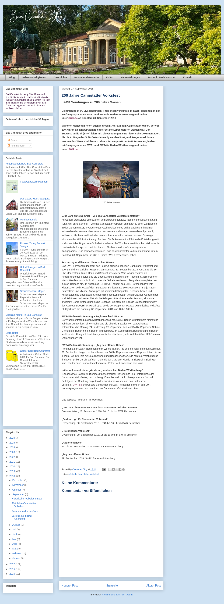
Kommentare (16, 145)
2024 (12, 447)
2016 (12, 569)
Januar (16, 558)
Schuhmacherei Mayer (32, 291)
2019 (12, 471)
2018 (12, 476)
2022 (12, 457)
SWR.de (73, 118)
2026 (12, 437)
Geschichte (60, 77)
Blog (12, 77)
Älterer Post (153, 585)
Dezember (18, 480)
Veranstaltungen (130, 77)
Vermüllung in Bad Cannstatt (22, 517)
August (16, 524)
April (15, 543)
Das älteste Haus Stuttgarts (35, 198)
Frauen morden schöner (25, 511)
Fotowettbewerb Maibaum (34, 181)
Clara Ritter (12, 332)
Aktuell (72, 474)
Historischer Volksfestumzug (27, 498)
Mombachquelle (28, 219)
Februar (17, 553)
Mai (14, 539)
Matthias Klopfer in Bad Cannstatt (24, 314)
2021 (12, 461)
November (18, 485)
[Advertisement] (28, 401)
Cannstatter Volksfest (88, 474)
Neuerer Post (70, 585)
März (15, 548)
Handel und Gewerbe (86, 77)
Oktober (17, 489)
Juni (15, 534)
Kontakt (187, 77)
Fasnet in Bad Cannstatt (162, 77)
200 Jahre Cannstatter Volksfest (24, 505)
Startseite (112, 585)
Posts (12, 140)
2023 (12, 452)
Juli (14, 529)
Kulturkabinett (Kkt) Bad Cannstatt (24, 163)
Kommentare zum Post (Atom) (117, 594)
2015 (12, 573)
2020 (12, 466)
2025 (12, 442)
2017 (12, 564)
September (18, 494)
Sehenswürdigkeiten (34, 77)
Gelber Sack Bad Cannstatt (35, 350)
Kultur (109, 77)
